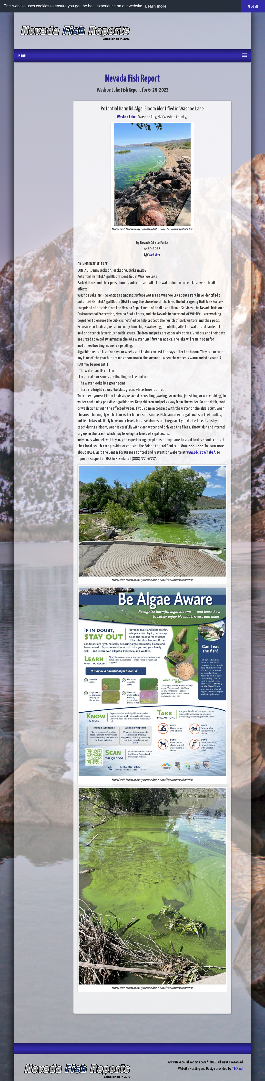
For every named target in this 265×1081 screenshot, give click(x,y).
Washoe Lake (126, 117)
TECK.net (238, 1068)
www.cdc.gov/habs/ (200, 452)
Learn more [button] (155, 6)
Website (154, 255)
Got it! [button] (253, 6)
